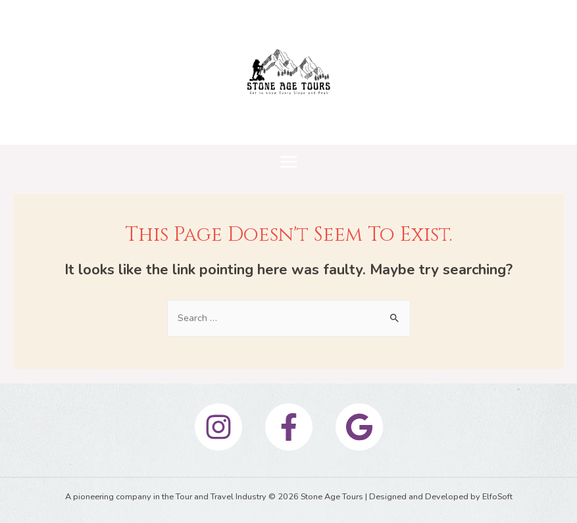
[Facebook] (289, 427)
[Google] (359, 427)
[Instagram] (218, 427)
